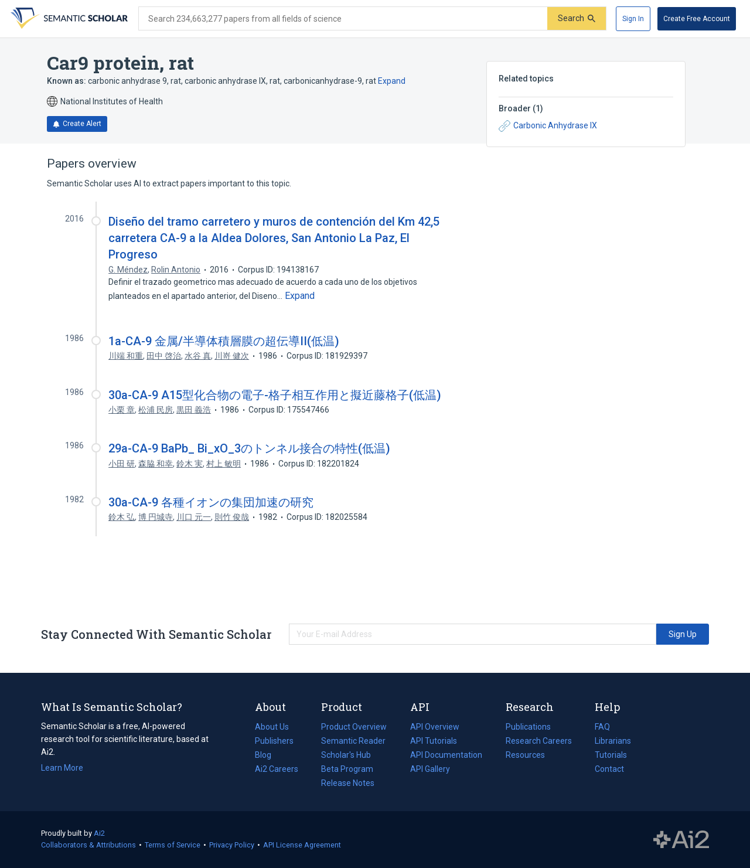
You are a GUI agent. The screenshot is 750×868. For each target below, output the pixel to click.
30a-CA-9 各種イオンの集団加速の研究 (210, 502)
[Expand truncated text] (299, 296)
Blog (268, 755)
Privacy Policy (231, 844)
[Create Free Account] (696, 18)
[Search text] (343, 18)
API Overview (434, 726)
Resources (525, 755)
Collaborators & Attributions (88, 844)
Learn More (62, 767)
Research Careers (539, 741)
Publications (528, 727)
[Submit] (576, 18)
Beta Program (347, 769)
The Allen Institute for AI (681, 840)
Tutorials (611, 755)
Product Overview (354, 726)
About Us (272, 726)
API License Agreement (302, 844)
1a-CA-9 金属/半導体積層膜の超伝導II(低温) (223, 341)
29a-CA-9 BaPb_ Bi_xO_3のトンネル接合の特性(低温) (249, 448)
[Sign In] (633, 18)
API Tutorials (433, 741)
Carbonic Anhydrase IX (548, 126)
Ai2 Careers (276, 769)
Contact (609, 769)
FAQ (602, 726)
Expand (391, 81)
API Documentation (446, 755)
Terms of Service (172, 844)
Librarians (613, 741)
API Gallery (430, 769)
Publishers (274, 741)
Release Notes (347, 783)
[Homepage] (68, 18)
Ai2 (99, 833)
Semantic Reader (353, 741)
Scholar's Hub (346, 755)
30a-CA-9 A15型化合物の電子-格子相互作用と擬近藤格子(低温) (274, 395)
